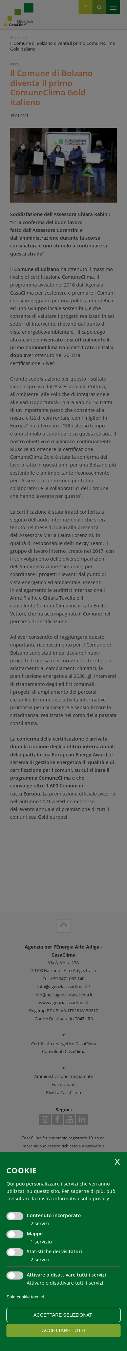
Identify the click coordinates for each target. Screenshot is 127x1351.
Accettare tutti (63, 1330)
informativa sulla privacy (81, 1198)
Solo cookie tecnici (25, 1296)
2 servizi (38, 1223)
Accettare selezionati (64, 1315)
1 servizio (39, 1241)
